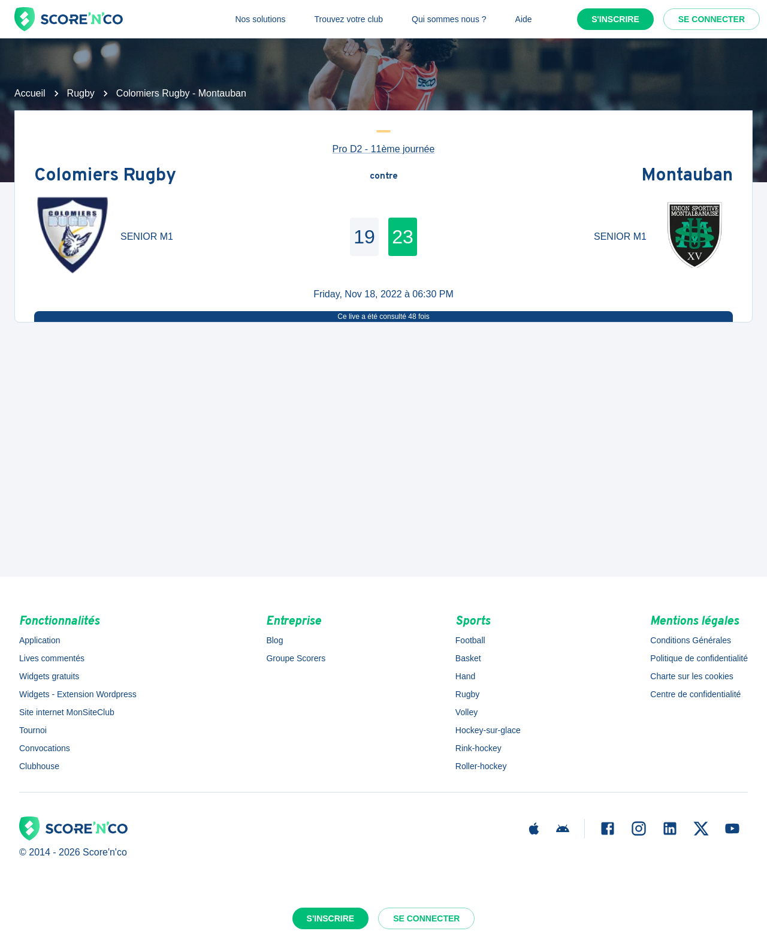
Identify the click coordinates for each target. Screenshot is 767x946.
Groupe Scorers (295, 658)
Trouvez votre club (348, 19)
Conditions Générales (690, 640)
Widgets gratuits (49, 676)
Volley (466, 712)
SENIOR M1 (146, 236)
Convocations (44, 748)
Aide (523, 19)
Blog (274, 640)
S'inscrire (615, 19)
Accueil (30, 93)
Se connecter (711, 19)
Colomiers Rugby (105, 176)
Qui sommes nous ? (449, 19)
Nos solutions (260, 19)
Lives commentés (51, 658)
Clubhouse (39, 766)
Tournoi (33, 730)
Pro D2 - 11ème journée (384, 149)
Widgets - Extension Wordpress (78, 694)
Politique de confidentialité (699, 658)
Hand (465, 676)
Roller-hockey (481, 766)
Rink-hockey (478, 748)
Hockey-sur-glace (488, 730)
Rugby (81, 93)
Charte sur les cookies (691, 676)
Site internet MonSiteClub (66, 712)
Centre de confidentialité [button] (695, 694)
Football (470, 640)
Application (40, 640)
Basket (468, 658)
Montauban (687, 176)
